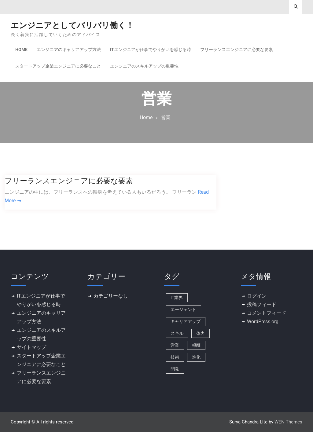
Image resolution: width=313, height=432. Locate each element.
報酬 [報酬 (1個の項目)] (196, 345)
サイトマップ (31, 347)
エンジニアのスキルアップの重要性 (144, 66)
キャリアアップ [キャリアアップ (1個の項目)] (186, 321)
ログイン (257, 296)
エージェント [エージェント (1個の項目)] (183, 309)
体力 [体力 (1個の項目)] (200, 333)
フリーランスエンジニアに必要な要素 (236, 49)
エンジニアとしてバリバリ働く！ (72, 25)
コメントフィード (266, 313)
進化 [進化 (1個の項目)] (196, 357)
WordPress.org (262, 321)
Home (21, 49)
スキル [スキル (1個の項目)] (177, 333)
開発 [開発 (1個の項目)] (175, 369)
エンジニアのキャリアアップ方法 (69, 49)
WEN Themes (288, 422)
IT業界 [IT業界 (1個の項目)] (177, 297)
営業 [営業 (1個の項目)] (175, 345)
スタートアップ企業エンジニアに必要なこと (58, 66)
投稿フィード (261, 304)
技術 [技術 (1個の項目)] (175, 357)
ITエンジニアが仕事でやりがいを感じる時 (150, 49)
